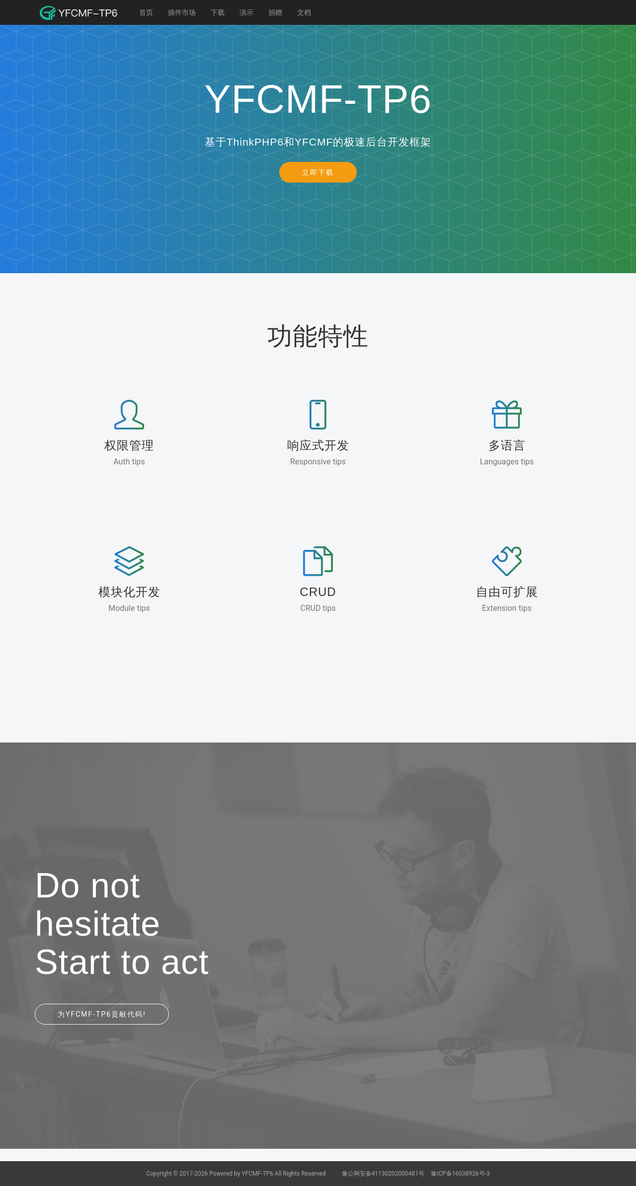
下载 (218, 12)
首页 (146, 12)
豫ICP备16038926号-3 (460, 1173)
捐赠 (275, 12)
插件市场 (182, 12)
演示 (246, 12)
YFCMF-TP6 (257, 1173)
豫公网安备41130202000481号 (384, 1173)
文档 (304, 12)
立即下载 (318, 172)
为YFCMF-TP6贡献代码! (102, 1014)
